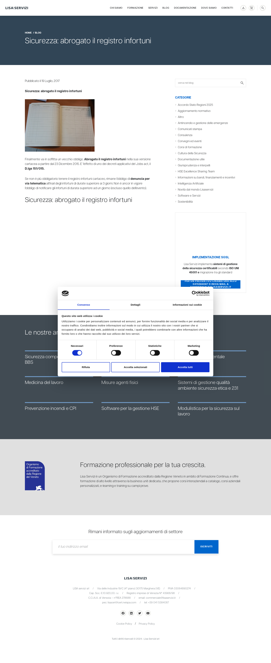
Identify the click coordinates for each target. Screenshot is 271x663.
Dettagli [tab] (135, 304)
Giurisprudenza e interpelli (194, 165)
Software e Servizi (189, 195)
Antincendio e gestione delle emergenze (203, 123)
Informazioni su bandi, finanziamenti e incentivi (207, 177)
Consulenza (185, 135)
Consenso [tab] (83, 304)
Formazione (135, 7)
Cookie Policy (124, 624)
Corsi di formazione (190, 147)
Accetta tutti (185, 367)
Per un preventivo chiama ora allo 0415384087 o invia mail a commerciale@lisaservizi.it (211, 284)
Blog (165, 7)
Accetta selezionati (135, 367)
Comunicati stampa (190, 129)
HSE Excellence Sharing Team (196, 171)
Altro (181, 117)
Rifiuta (86, 367)
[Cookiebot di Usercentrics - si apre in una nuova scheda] (194, 293)
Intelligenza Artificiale (191, 183)
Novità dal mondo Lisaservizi (196, 189)
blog (38, 33)
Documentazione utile (191, 159)
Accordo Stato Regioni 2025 (196, 104)
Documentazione (185, 7)
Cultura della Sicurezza (192, 153)
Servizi (153, 7)
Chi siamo (116, 7)
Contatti (227, 7)
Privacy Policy (147, 624)
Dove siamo (209, 7)
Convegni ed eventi (190, 141)
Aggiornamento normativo (194, 111)
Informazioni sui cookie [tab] (187, 304)
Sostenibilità (185, 201)
